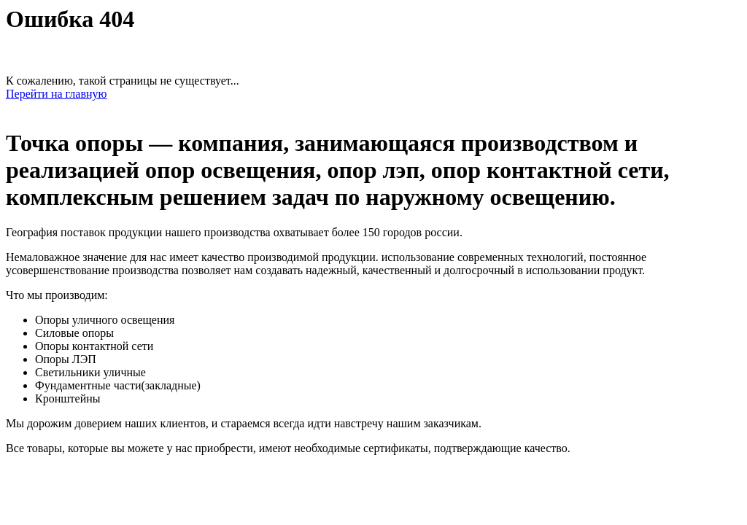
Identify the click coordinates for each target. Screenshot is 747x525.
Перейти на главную (56, 94)
